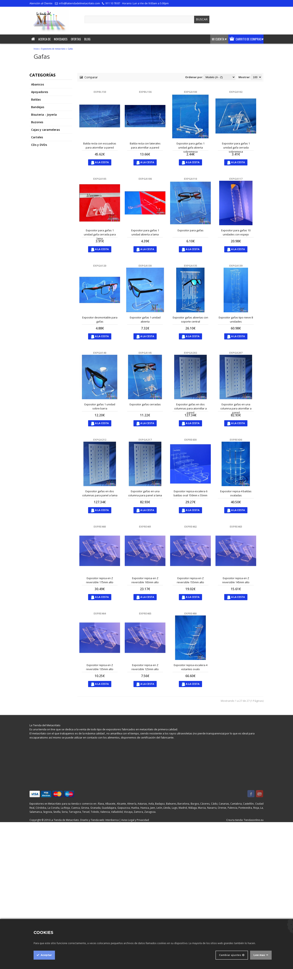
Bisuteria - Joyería (44, 114)
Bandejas (37, 107)
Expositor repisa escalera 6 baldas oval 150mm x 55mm (190, 493)
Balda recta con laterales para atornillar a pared (145, 145)
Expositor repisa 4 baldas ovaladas (235, 493)
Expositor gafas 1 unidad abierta (145, 319)
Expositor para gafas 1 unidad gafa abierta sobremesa (190, 147)
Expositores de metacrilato (53, 48)
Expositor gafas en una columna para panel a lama (145, 493)
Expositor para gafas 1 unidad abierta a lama (145, 232)
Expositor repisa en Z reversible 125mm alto (145, 667)
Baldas (36, 99)
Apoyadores (39, 92)
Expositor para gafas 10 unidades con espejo (235, 232)
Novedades (61, 39)
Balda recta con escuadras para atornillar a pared (99, 145)
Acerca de (44, 39)
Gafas (70, 48)
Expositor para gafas (190, 230)
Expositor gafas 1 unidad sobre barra (99, 406)
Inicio (36, 48)
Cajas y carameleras (45, 130)
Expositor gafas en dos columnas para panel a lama (99, 493)
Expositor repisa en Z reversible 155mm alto (190, 580)
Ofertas (76, 39)
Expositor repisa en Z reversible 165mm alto (145, 580)
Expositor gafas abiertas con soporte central (190, 319)
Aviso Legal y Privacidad (135, 820)
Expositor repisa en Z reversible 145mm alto (235, 580)
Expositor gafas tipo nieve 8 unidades (236, 319)
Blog (87, 39)
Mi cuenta (219, 39)
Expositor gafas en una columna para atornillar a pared (235, 408)
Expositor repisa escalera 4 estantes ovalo (190, 667)
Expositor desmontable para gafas (99, 319)
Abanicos (37, 84)
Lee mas (259, 955)
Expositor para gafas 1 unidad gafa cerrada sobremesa (236, 147)
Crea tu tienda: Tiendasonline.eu (244, 820)
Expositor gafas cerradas (145, 404)
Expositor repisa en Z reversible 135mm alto (99, 667)
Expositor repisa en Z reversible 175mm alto (99, 580)
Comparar (89, 77)
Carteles (37, 137)
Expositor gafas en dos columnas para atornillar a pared (190, 408)
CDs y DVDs (39, 145)
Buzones (37, 122)
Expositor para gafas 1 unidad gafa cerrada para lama (100, 234)
